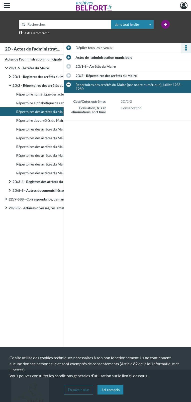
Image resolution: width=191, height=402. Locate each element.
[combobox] (132, 24)
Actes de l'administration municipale (33, 59)
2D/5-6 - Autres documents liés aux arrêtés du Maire (53, 190)
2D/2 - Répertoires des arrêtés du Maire (43, 85)
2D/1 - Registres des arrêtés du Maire (41, 76)
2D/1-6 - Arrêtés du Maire (29, 68)
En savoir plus (78, 390)
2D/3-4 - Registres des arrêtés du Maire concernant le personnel (61, 182)
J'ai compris (110, 390)
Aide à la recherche (36, 33)
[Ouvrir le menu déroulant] (7, 6)
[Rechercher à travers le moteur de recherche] (67, 24)
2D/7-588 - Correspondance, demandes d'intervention (50, 199)
